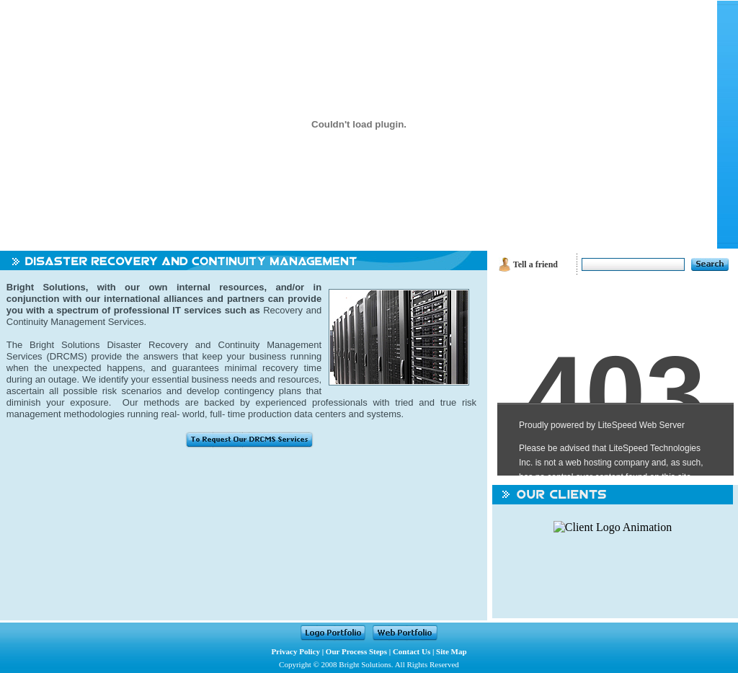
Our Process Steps (356, 651)
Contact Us (411, 651)
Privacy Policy (295, 651)
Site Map (451, 651)
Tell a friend (535, 264)
